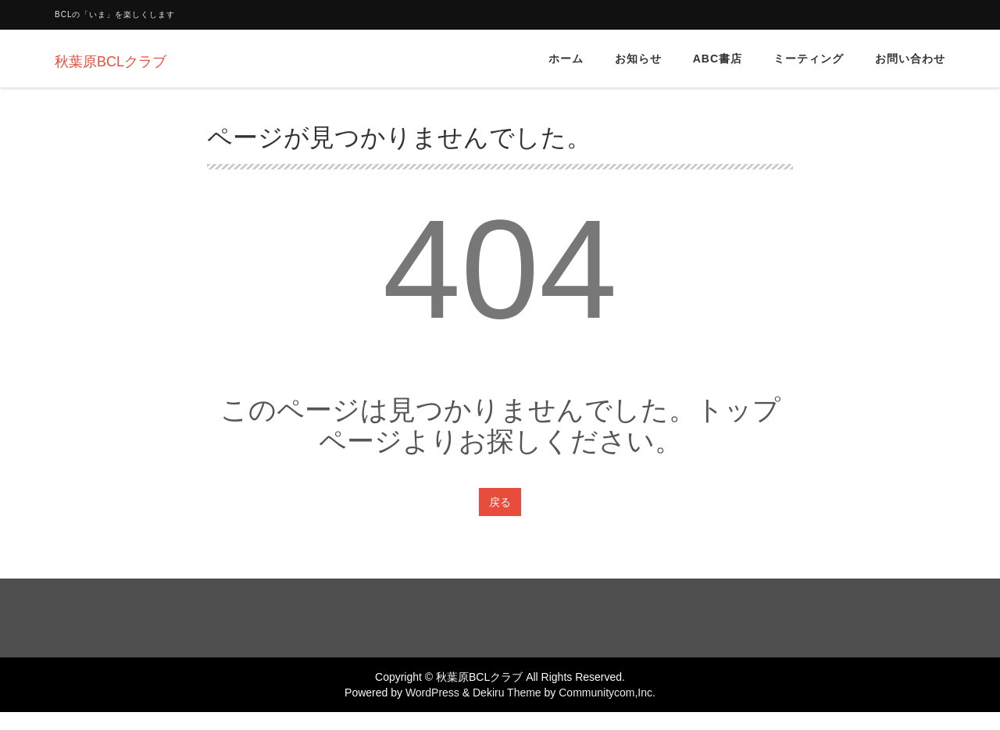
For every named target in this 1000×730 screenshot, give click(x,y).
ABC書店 (717, 58)
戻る (500, 502)
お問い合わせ (910, 58)
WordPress (432, 692)
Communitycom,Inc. (607, 692)
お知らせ (638, 58)
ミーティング (808, 58)
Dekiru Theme (507, 692)
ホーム (566, 58)
